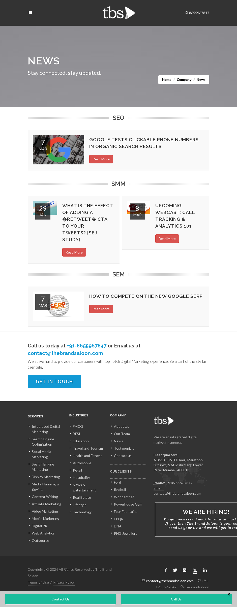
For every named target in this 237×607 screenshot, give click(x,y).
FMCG (78, 426)
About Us (121, 426)
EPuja (118, 519)
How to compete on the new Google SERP (146, 296)
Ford (117, 482)
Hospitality (81, 477)
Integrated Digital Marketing (46, 429)
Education (81, 441)
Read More (101, 159)
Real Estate (82, 497)
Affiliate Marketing (46, 504)
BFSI (76, 434)
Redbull (120, 489)
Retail (77, 470)
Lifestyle (79, 505)
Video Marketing (45, 511)
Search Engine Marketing (43, 467)
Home (166, 80)
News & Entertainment (84, 487)
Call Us (176, 599)
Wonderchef (124, 497)
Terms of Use (38, 582)
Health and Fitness (87, 455)
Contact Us (60, 599)
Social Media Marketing (41, 454)
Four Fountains (125, 511)
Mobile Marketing (45, 518)
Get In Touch (54, 381)
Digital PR (39, 526)
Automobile (82, 463)
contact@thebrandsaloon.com (65, 353)
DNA (118, 526)
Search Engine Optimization (43, 441)
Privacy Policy (64, 582)
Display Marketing (46, 477)
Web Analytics (43, 533)
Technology (82, 512)
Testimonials (124, 448)
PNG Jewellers (125, 533)
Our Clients (121, 474)
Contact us (123, 455)
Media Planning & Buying (45, 486)
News (118, 441)
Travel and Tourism (88, 448)
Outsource (40, 540)
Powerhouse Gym (128, 504)
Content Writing (45, 496)
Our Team (122, 434)
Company (184, 80)
